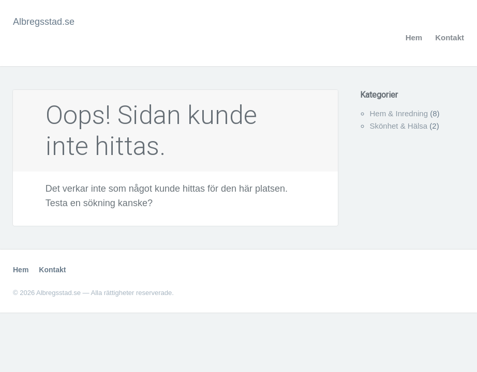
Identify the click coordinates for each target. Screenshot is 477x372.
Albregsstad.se (43, 22)
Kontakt (449, 37)
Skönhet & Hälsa (398, 125)
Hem (414, 37)
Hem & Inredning (398, 113)
